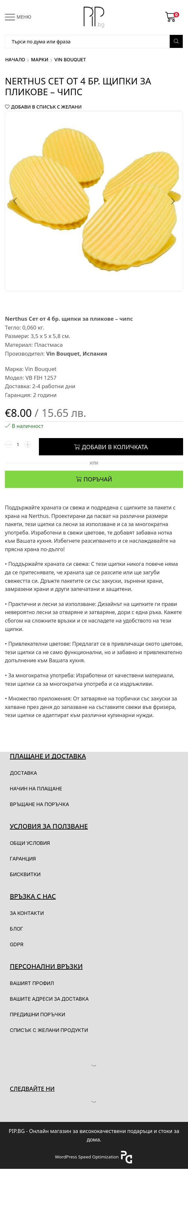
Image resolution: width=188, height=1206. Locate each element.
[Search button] (176, 41)
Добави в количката (115, 448)
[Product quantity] (18, 447)
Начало (15, 59)
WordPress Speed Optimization (87, 1158)
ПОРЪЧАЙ (97, 480)
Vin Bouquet (70, 59)
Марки (39, 59)
